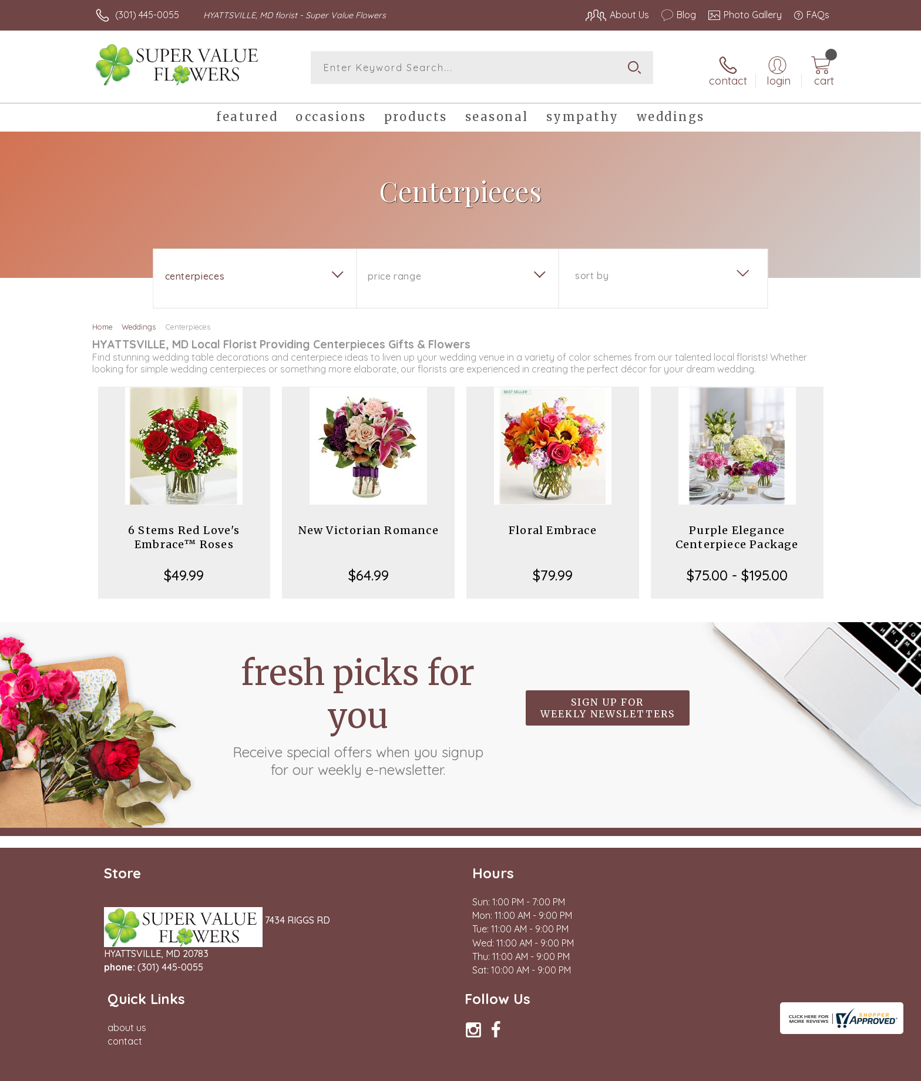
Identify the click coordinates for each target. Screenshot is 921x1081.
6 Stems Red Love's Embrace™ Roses (184, 532)
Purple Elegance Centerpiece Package (737, 532)
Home (102, 322)
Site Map (798, 1068)
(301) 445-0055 (147, 15)
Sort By (592, 271)
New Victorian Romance (368, 525)
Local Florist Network (725, 1068)
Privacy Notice (641, 1068)
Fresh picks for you (358, 710)
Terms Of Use (572, 1068)
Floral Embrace (553, 525)
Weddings (139, 322)
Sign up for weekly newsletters (607, 704)
